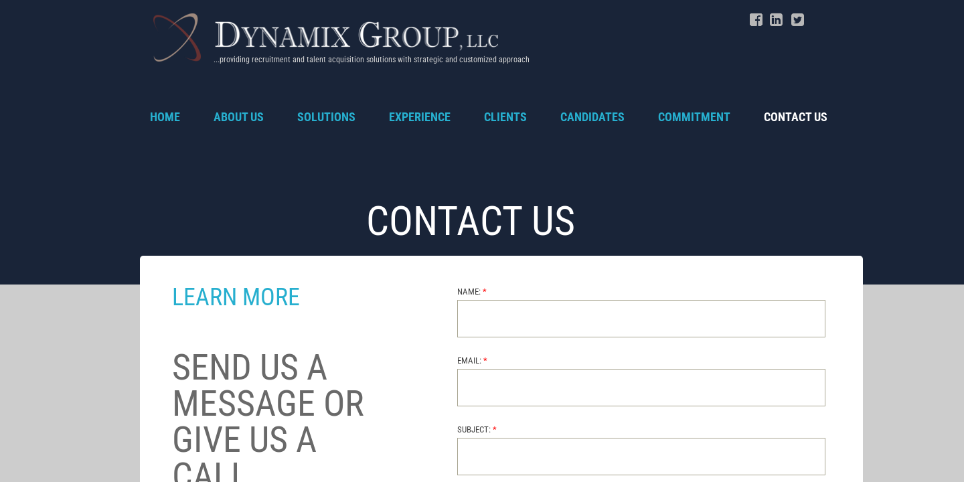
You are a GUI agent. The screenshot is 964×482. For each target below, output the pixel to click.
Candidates (592, 117)
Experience (420, 117)
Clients (505, 117)
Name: (472, 292)
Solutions (326, 117)
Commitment (694, 117)
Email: (472, 360)
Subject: (477, 429)
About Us (239, 117)
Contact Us (795, 117)
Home (165, 117)
